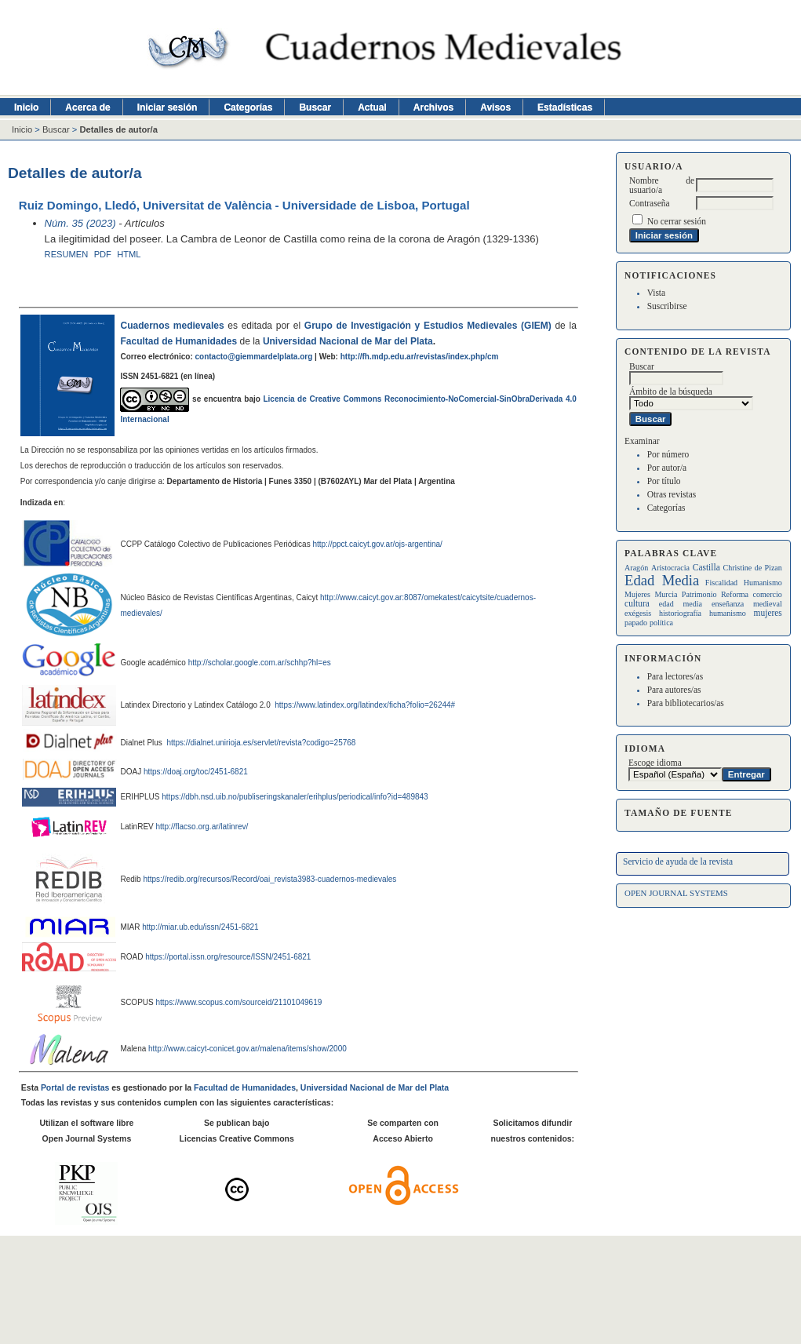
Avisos (495, 107)
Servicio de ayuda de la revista (678, 861)
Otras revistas (672, 494)
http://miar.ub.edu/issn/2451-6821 (200, 927)
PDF (102, 254)
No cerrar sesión (676, 221)
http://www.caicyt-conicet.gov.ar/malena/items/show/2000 (247, 1048)
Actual (372, 107)
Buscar (315, 107)
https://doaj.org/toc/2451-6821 (196, 771)
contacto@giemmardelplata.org (254, 356)
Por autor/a (667, 467)
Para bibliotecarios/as (685, 703)
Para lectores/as (675, 676)
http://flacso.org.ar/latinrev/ (202, 826)
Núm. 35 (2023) (80, 223)
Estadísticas (564, 107)
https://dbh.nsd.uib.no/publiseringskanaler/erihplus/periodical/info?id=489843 (295, 796)
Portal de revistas (75, 1088)
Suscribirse (667, 306)
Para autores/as (674, 689)
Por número (668, 454)
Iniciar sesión (167, 107)
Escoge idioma (655, 762)
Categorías (666, 507)
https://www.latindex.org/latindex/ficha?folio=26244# (363, 705)
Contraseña (649, 203)
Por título (664, 481)
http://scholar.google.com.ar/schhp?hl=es (259, 662)
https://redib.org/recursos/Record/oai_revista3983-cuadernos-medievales (269, 879)
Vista (656, 292)
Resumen (67, 254)
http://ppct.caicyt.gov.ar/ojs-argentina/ (377, 544)
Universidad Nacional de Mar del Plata (348, 341)
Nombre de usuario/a (661, 185)
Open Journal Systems (676, 893)
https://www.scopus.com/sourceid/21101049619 (238, 1002)
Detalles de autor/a (118, 129)
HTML (128, 254)
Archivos (433, 107)
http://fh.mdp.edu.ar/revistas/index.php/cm (419, 356)
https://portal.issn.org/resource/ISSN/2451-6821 (228, 956)
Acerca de (87, 107)
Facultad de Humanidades (178, 341)
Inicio (26, 107)
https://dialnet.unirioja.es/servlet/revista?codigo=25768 (260, 742)
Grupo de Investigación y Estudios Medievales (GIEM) (428, 325)
